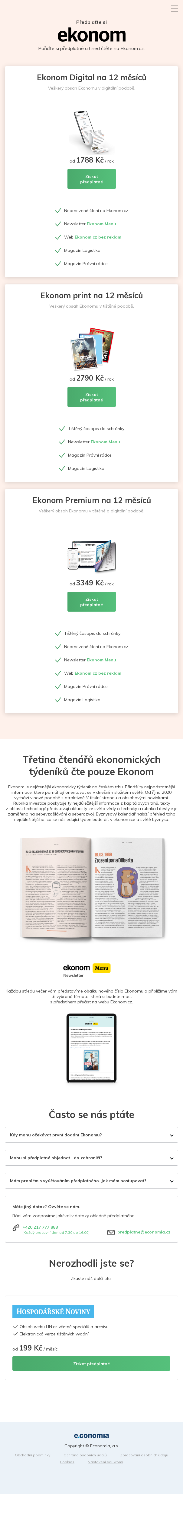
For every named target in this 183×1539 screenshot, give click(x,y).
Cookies (67, 1462)
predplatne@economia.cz (144, 1232)
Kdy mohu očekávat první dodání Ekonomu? (56, 1135)
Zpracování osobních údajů (144, 1455)
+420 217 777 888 (40, 1227)
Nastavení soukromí (105, 1462)
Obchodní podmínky (32, 1455)
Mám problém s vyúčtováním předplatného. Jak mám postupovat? (78, 1180)
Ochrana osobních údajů (85, 1455)
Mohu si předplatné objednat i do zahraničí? (56, 1158)
